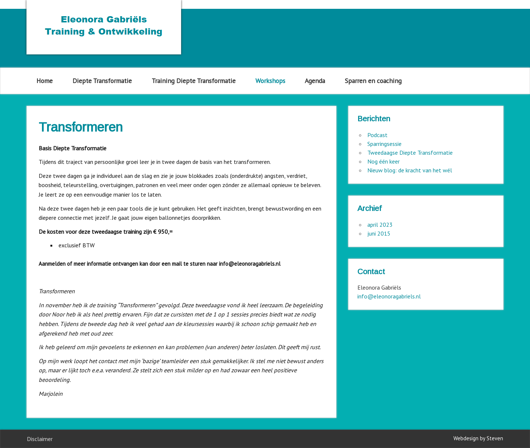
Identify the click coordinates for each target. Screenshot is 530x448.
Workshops (270, 80)
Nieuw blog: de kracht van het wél (409, 170)
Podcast (377, 135)
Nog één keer (383, 161)
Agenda (315, 80)
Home (44, 80)
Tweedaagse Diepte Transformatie (410, 152)
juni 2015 (379, 233)
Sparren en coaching (373, 80)
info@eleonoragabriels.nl (389, 296)
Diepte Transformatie (102, 80)
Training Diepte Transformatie (194, 80)
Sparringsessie (384, 143)
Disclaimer (40, 438)
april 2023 (380, 224)
